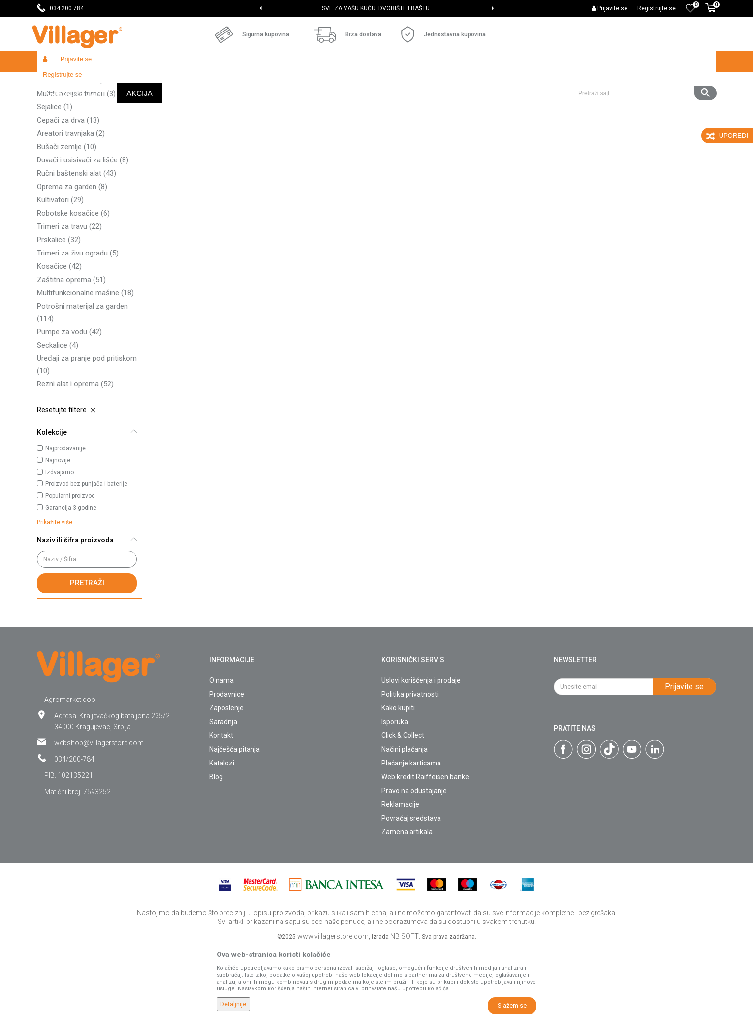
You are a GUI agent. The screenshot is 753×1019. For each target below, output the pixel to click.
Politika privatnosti (410, 766)
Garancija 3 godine (70, 579)
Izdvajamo (59, 544)
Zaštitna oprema (71, 351)
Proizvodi (95, 82)
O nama (221, 752)
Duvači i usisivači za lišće (82, 231)
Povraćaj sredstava (411, 890)
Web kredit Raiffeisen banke (425, 849)
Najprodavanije (65, 520)
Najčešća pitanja (234, 821)
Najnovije (57, 532)
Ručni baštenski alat (76, 245)
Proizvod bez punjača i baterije (86, 555)
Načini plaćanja (404, 821)
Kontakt (221, 807)
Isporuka (394, 793)
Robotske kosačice (73, 285)
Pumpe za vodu (69, 403)
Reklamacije (400, 876)
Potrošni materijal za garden (82, 384)
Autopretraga (443, 101)
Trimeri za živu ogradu (78, 324)
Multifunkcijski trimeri (76, 165)
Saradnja (223, 793)
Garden (126, 82)
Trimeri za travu (69, 298)
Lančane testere (70, 125)
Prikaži (585, 101)
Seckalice (57, 417)
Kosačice (59, 338)
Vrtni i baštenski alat (172, 82)
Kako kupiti (398, 780)
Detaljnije (233, 1004)
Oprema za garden (72, 258)
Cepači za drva (68, 192)
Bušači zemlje (66, 218)
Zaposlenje (226, 780)
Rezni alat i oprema (75, 455)
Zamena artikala (407, 904)
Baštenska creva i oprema (84, 152)
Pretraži (87, 654)
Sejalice (54, 178)
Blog (216, 849)
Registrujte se (656, 8)
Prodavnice (226, 766)
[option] (377, 8)
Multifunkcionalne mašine (85, 364)
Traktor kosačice (71, 138)
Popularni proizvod (70, 567)
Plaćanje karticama (411, 835)
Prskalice (59, 311)
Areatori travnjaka (71, 205)
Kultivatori (60, 271)
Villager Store (56, 82)
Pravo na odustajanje (414, 862)
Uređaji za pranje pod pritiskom (87, 436)
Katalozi (221, 835)
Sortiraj (490, 101)
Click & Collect (402, 807)
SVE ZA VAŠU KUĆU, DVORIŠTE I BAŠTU (376, 8)
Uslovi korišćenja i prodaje (421, 752)
